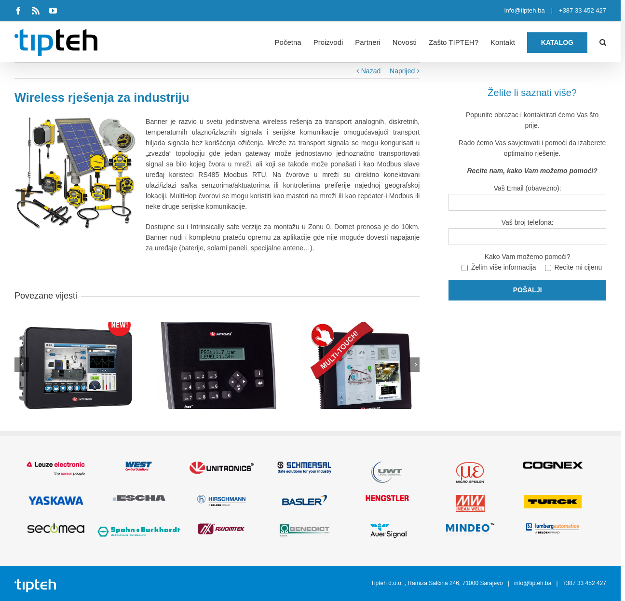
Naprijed (405, 71)
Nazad (374, 71)
